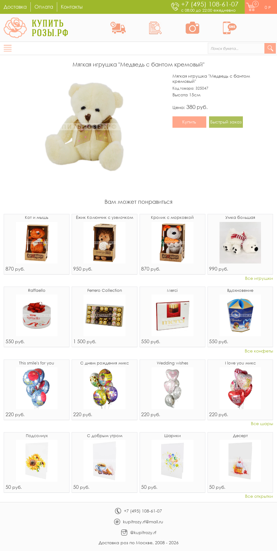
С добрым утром (104, 436)
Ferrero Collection (104, 290)
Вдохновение (240, 290)
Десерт (240, 436)
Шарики (172, 436)
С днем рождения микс (104, 363)
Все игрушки (259, 278)
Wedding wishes (172, 363)
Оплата (43, 6)
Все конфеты (259, 351)
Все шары (262, 423)
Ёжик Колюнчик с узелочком (104, 217)
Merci (172, 290)
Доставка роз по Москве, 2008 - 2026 (139, 542)
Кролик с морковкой (172, 217)
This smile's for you (36, 363)
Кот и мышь (36, 217)
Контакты (72, 6)
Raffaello (37, 290)
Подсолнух (37, 436)
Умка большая (240, 217)
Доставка (15, 6)
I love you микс (240, 363)
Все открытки (259, 496)
